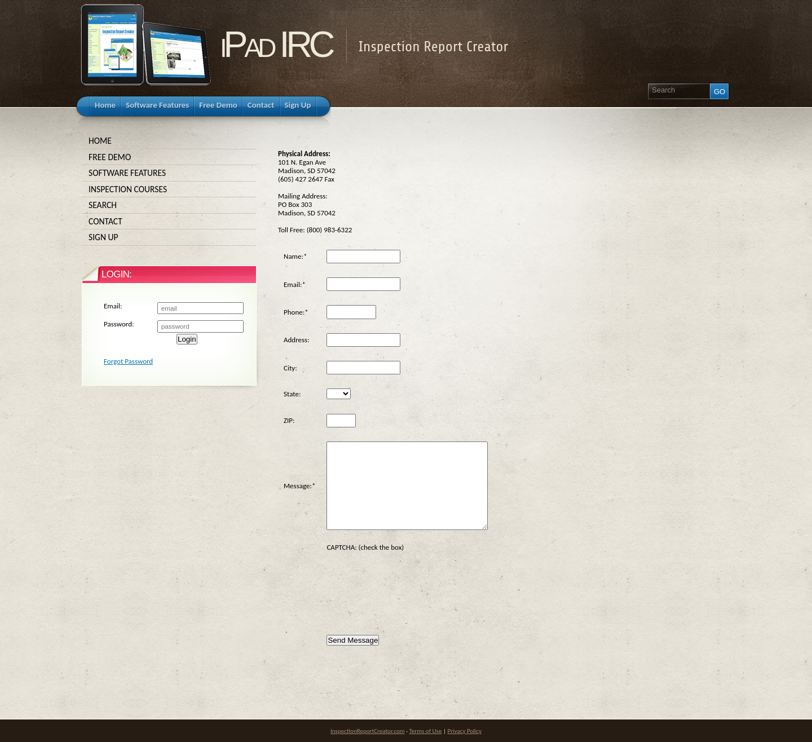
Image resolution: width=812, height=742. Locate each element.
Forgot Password (128, 361)
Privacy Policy (465, 731)
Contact (169, 221)
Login (187, 339)
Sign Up (169, 237)
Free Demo (169, 157)
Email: (113, 306)
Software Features (169, 173)
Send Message (353, 640)
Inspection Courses (169, 189)
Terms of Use (425, 731)
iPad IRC (276, 44)
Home (169, 141)
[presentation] (412, 585)
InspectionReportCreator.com (367, 731)
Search (169, 205)
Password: (119, 324)
